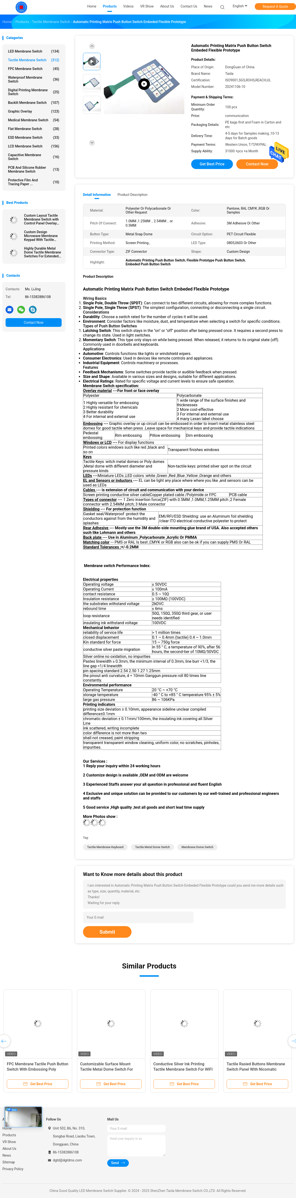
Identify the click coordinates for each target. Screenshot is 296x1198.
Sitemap (8, 1162)
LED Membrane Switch (33, 51)
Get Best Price (212, 164)
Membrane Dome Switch (197, 847)
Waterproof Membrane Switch (33, 79)
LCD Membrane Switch (33, 146)
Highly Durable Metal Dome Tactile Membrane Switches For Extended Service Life (42, 252)
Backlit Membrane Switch (33, 102)
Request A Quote (275, 6)
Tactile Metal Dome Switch (152, 847)
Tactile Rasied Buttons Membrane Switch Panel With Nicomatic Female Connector (256, 1069)
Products (9, 1135)
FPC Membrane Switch (33, 68)
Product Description (132, 195)
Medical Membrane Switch (33, 120)
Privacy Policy (12, 1169)
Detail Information (97, 195)
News (6, 1155)
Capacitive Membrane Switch (33, 157)
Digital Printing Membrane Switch (33, 92)
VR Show (9, 1142)
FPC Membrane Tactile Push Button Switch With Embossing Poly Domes (37, 1069)
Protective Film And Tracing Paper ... (33, 182)
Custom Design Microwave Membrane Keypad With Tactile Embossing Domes (41, 236)
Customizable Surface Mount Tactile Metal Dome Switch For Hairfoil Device (106, 1069)
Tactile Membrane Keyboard (105, 847)
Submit (107, 932)
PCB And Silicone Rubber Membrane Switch (33, 169)
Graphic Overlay (33, 111)
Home (7, 1128)
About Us (9, 1149)
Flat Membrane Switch (33, 128)
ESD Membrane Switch (33, 137)
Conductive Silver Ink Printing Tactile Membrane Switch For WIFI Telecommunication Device (183, 1069)
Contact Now (33, 322)
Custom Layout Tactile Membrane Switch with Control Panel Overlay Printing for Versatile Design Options (41, 219)
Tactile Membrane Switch (33, 60)
